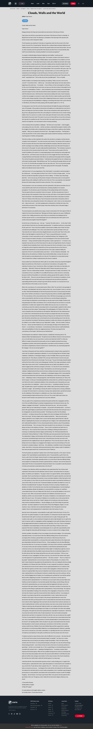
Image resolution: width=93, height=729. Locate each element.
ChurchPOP (33, 707)
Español (49, 703)
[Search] (78, 3)
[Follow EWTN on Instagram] (20, 714)
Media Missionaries (65, 713)
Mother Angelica (65, 705)
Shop (48, 3)
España (50, 705)
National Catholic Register (36, 705)
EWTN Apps (64, 712)
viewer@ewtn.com (78, 707)
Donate (73, 3)
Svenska (50, 711)
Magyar (50, 709)
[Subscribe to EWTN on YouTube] (17, 714)
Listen (38, 3)
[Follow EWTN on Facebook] (11, 714)
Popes (28, 8)
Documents (23, 8)
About (63, 703)
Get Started (65, 3)
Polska (50, 707)
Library (17, 8)
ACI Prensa (33, 709)
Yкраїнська (51, 713)
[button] (54, 3)
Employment (64, 708)
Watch (32, 3)
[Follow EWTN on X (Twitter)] (9, 714)
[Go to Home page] (12, 702)
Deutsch (50, 715)
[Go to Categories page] (15, 3)
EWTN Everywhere (65, 710)
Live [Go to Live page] (21, 3)
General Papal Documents (36, 8)
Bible (43, 3)
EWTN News (33, 704)
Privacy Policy (64, 715)
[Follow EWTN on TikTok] (14, 714)
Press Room (64, 706)
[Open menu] (83, 3)
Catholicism (12, 8)
